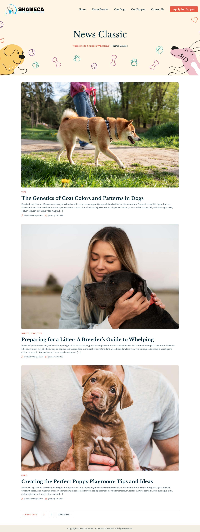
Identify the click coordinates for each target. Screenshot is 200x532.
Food (33, 333)
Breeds (25, 333)
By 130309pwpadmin (33, 215)
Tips (23, 192)
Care (24, 475)
